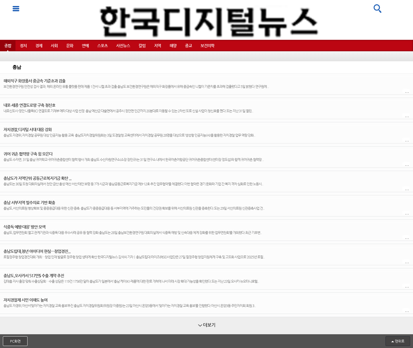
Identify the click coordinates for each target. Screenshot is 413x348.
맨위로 (399, 341)
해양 (173, 45)
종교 (188, 45)
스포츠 (102, 45)
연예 (85, 45)
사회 (54, 45)
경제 (38, 45)
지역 (157, 45)
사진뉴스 (123, 45)
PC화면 (15, 341)
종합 (7, 45)
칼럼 (142, 45)
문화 (69, 45)
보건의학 (207, 45)
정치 (23, 45)
